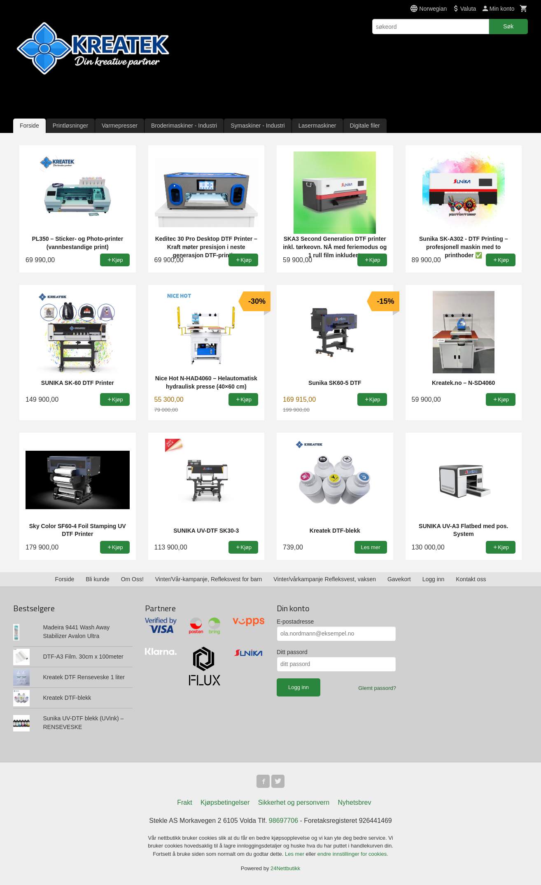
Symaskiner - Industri (257, 125)
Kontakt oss (471, 579)
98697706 (283, 820)
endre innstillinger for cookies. (352, 854)
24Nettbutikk (285, 868)
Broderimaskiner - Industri (184, 125)
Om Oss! (132, 579)
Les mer (295, 854)
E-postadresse (295, 621)
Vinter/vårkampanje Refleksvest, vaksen (324, 579)
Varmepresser (120, 125)
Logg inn (433, 579)
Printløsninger (70, 125)
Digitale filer (365, 125)
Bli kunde (98, 579)
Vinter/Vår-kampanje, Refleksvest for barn (208, 579)
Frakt (184, 802)
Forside (29, 125)
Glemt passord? (377, 688)
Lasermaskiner (317, 125)
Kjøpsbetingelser (225, 802)
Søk (508, 26)
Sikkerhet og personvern (293, 802)
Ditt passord (292, 652)
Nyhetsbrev (354, 802)
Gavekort (399, 579)
